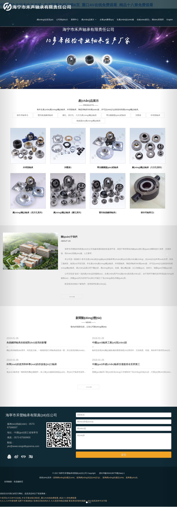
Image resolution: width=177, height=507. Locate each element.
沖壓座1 (67, 167)
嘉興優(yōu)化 (132, 478)
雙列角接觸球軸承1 (107, 212)
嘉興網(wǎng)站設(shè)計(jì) (88, 478)
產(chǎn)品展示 (89, 19)
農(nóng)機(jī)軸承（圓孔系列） (68, 212)
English (170, 19)
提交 (123, 455)
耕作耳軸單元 (22, 115)
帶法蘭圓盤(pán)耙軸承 (116, 115)
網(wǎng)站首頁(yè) (45, 19)
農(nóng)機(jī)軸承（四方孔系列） (28, 212)
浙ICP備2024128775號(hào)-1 (112, 473)
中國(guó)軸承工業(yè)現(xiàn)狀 (109, 343)
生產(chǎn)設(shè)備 (125, 19)
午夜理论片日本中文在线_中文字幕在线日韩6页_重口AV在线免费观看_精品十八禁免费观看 (38, 498)
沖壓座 (138, 115)
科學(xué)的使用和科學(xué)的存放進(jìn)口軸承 (32, 364)
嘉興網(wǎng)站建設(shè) (64, 478)
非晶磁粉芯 (18, 482)
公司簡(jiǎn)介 (62, 19)
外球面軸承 (155, 115)
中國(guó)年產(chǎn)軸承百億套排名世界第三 (116, 364)
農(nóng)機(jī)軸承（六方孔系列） (147, 167)
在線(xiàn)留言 (143, 19)
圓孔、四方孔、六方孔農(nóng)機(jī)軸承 (79, 115)
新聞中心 (74, 19)
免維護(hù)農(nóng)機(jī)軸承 (88, 121)
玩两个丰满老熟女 (25, 501)
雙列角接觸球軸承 (45, 115)
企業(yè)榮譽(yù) (107, 19)
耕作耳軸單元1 (147, 212)
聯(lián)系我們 (158, 19)
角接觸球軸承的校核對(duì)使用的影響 (27, 343)
